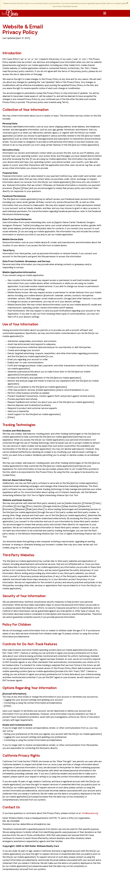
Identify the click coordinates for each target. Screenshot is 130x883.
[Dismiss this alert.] (127, 3)
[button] (104, 13)
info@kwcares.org (90, 813)
